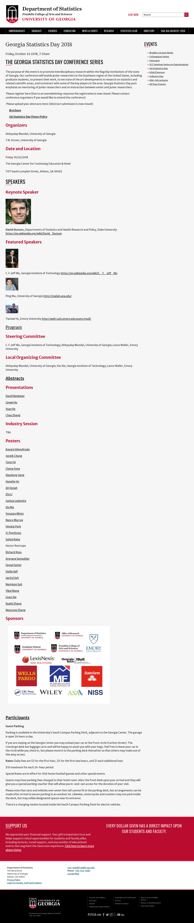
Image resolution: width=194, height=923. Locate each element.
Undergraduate (17, 31)
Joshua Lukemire (16, 500)
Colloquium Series (159, 56)
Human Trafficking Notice (151, 903)
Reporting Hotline (147, 906)
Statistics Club (128, 31)
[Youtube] (118, 914)
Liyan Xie (11, 597)
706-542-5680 (82, 870)
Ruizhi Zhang (14, 603)
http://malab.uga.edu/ (57, 296)
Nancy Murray (14, 520)
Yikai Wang (12, 590)
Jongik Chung (14, 456)
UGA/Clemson (157, 72)
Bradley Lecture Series (161, 52)
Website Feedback (122, 904)
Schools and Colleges (97, 898)
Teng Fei (11, 462)
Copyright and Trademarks (125, 898)
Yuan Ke (10, 409)
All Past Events (157, 84)
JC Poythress (13, 533)
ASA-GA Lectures (158, 80)
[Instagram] (111, 914)
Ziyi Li (9, 494)
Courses (52, 31)
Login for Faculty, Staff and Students (24, 883)
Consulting (70, 31)
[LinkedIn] (122, 914)
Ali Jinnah (11, 488)
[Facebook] (103, 914)
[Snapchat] (115, 914)
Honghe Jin (12, 481)
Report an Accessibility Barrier (149, 899)
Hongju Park (13, 526)
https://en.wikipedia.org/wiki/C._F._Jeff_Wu (89, 273)
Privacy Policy (13, 880)
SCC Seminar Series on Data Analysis (168, 64)
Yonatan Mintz (15, 513)
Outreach (154, 60)
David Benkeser (15, 396)
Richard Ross (14, 552)
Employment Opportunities (99, 907)
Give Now (133, 15)
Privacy (118, 901)
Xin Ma (10, 507)
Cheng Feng (13, 468)
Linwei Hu (11, 402)
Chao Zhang (13, 415)
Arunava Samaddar (18, 558)
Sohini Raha (13, 539)
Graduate (37, 31)
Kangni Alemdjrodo (18, 449)
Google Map (73, 873)
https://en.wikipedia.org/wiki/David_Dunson (34, 233)
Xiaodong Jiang (15, 475)
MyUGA (92, 904)
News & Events (90, 31)
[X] (107, 914)
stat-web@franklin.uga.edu (81, 867)
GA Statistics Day (158, 68)
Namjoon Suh (14, 584)
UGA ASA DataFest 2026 (173, 31)
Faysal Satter (14, 565)
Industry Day (156, 76)
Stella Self (12, 571)
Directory (149, 31)
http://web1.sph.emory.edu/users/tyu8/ (66, 318)
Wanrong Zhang (16, 610)
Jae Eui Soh (12, 578)
